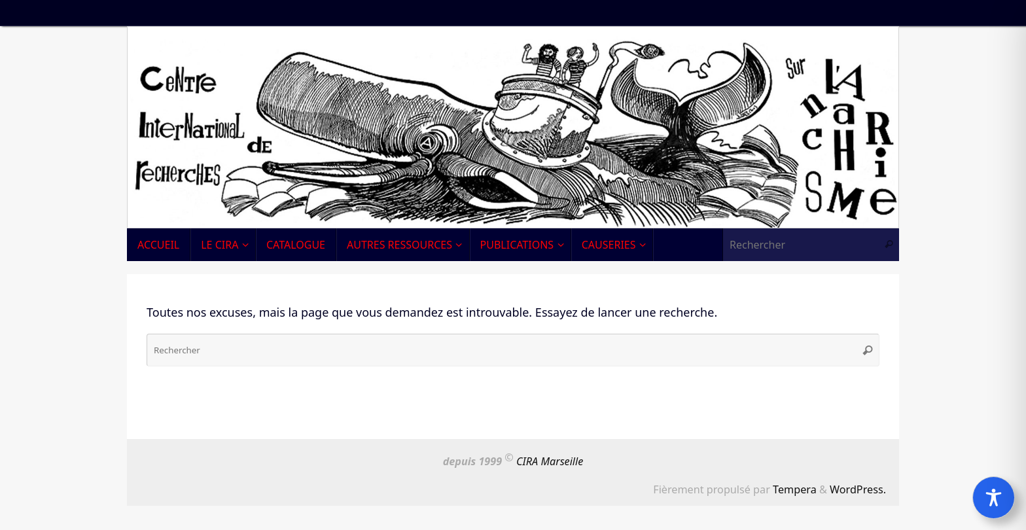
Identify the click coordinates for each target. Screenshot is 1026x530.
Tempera (795, 489)
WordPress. (858, 489)
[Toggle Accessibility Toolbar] (993, 497)
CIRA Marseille (549, 461)
